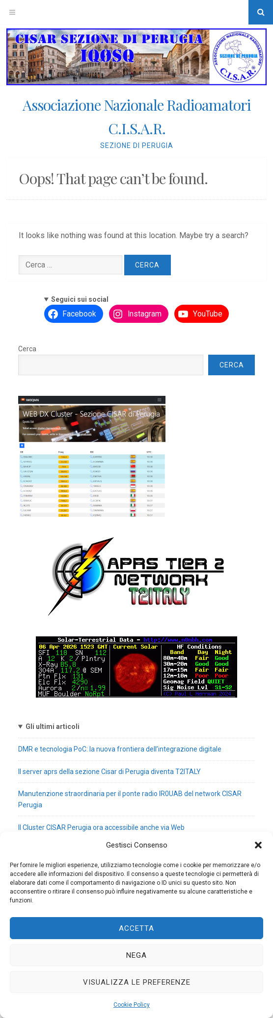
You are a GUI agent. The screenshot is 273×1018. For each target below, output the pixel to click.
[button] (258, 845)
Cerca (27, 349)
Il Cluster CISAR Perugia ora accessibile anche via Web (101, 827)
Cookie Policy (131, 1004)
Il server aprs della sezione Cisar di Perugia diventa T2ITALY (109, 772)
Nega (136, 955)
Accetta (136, 928)
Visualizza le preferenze (137, 982)
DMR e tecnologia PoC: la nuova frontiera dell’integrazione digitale (119, 749)
